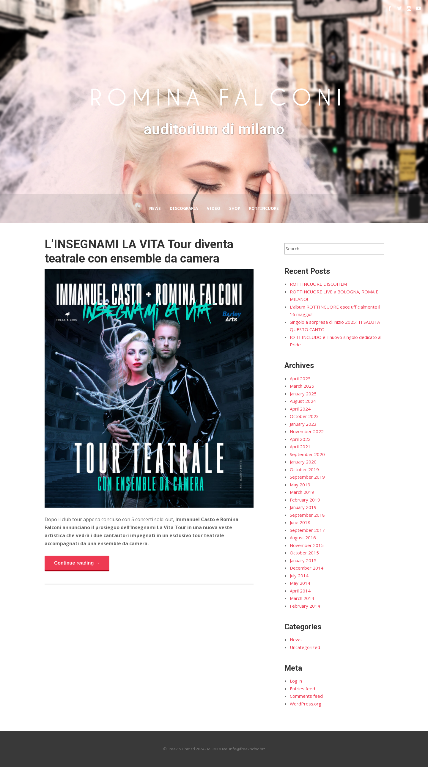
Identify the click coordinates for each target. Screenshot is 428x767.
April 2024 (300, 409)
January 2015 (303, 560)
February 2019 (305, 500)
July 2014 (299, 576)
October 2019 (304, 469)
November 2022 (307, 431)
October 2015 (304, 553)
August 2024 (303, 401)
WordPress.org (305, 704)
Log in (296, 681)
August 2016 (303, 537)
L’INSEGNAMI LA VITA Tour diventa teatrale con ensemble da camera (139, 251)
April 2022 (300, 439)
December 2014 (306, 568)
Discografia (184, 208)
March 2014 (302, 598)
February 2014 (305, 606)
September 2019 (307, 477)
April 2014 (300, 591)
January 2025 (303, 394)
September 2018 (307, 515)
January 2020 (303, 462)
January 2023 (303, 424)
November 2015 (307, 545)
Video (213, 208)
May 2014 (300, 583)
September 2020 (307, 454)
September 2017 (307, 530)
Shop (234, 208)
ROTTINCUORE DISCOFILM (318, 284)
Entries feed (302, 688)
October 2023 (304, 416)
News (155, 208)
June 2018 (300, 522)
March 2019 (302, 492)
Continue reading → (77, 562)
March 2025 (302, 386)
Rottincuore (264, 208)
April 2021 (300, 446)
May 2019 (300, 485)
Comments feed (306, 696)
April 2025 (300, 378)
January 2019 (303, 507)
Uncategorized (305, 647)
